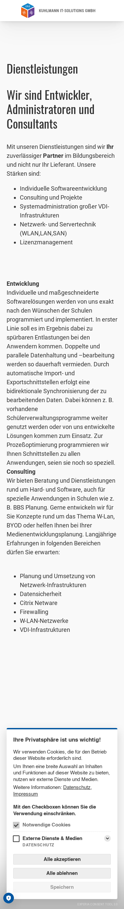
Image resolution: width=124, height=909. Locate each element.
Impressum (25, 794)
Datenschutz (77, 787)
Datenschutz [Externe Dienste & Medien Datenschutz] (38, 844)
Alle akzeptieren (62, 859)
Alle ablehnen (62, 873)
